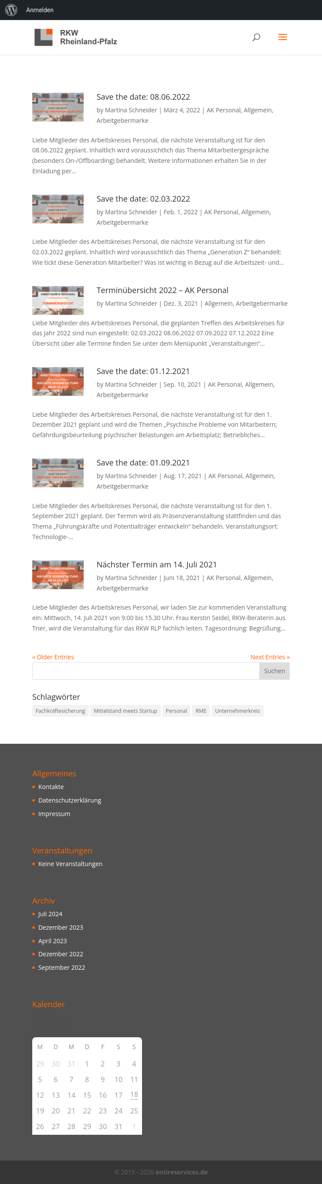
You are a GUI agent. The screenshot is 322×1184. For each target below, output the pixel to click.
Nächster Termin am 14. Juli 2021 (157, 564)
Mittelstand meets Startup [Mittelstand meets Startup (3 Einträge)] (125, 711)
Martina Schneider (131, 110)
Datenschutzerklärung (69, 800)
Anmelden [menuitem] (40, 10)
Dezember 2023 (60, 927)
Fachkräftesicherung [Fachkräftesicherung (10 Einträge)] (60, 711)
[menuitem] (11, 10)
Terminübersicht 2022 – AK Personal (163, 290)
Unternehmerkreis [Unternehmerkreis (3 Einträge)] (237, 711)
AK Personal (224, 110)
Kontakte (51, 787)
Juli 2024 (50, 914)
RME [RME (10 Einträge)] (201, 711)
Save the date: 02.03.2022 (143, 198)
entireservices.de (182, 1172)
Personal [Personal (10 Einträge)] (176, 711)
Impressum (54, 814)
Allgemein (257, 110)
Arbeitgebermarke (123, 120)
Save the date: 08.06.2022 (143, 96)
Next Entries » (270, 657)
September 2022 (61, 967)
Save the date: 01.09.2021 (143, 462)
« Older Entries (53, 657)
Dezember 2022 (60, 954)
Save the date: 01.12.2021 (143, 371)
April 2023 (52, 941)
